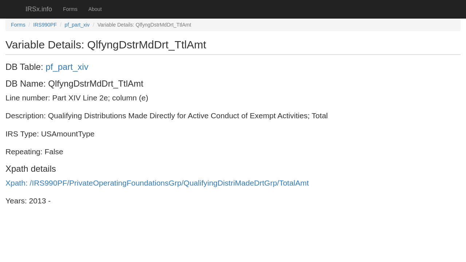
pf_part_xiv (77, 25)
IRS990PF (45, 25)
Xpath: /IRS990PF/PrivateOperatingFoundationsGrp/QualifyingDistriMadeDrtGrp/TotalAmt (157, 183)
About (95, 9)
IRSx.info (38, 9)
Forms (70, 9)
